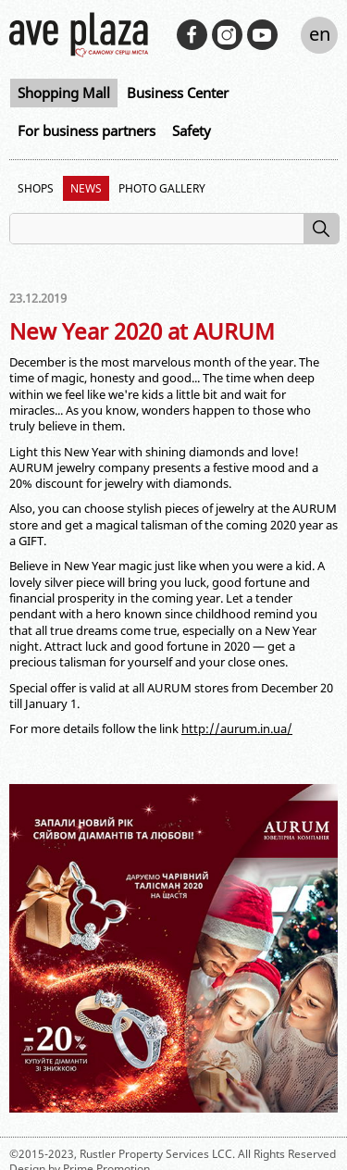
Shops (36, 188)
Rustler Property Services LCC (156, 1154)
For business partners (86, 130)
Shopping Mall (64, 92)
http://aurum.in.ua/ (236, 728)
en (319, 33)
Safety (191, 130)
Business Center (178, 92)
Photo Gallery (161, 188)
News (86, 188)
